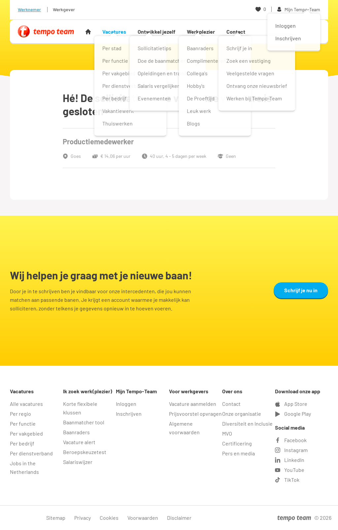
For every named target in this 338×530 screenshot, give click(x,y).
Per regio (20, 413)
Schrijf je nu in (301, 290)
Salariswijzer (77, 462)
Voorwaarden (142, 517)
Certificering (237, 443)
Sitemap (55, 517)
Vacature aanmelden (192, 404)
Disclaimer (179, 517)
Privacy (82, 517)
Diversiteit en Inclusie (247, 423)
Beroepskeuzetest (84, 452)
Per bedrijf (22, 443)
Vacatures (114, 31)
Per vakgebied (26, 433)
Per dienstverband (31, 453)
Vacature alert (79, 442)
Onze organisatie (241, 413)
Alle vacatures (26, 404)
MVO (227, 433)
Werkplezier (201, 31)
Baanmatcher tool (83, 422)
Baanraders (76, 432)
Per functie (23, 423)
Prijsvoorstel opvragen (195, 413)
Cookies (109, 517)
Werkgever (64, 9)
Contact (235, 31)
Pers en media (238, 453)
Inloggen (126, 404)
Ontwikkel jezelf (156, 31)
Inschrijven (129, 413)
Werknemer (29, 9)
